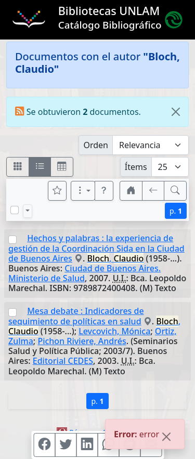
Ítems (136, 167)
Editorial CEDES (63, 360)
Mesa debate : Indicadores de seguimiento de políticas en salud (76, 316)
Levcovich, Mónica (114, 331)
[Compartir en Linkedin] (87, 445)
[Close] (175, 111)
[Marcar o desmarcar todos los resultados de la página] (14, 210)
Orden (95, 145)
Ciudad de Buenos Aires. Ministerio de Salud (84, 273)
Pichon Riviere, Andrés (81, 341)
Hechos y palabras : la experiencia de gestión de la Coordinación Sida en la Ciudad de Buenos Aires (96, 248)
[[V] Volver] (153, 191)
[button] (104, 191)
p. (176, 211)
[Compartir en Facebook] (44, 445)
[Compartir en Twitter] (65, 445)
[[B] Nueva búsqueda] (175, 191)
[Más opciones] (83, 191)
